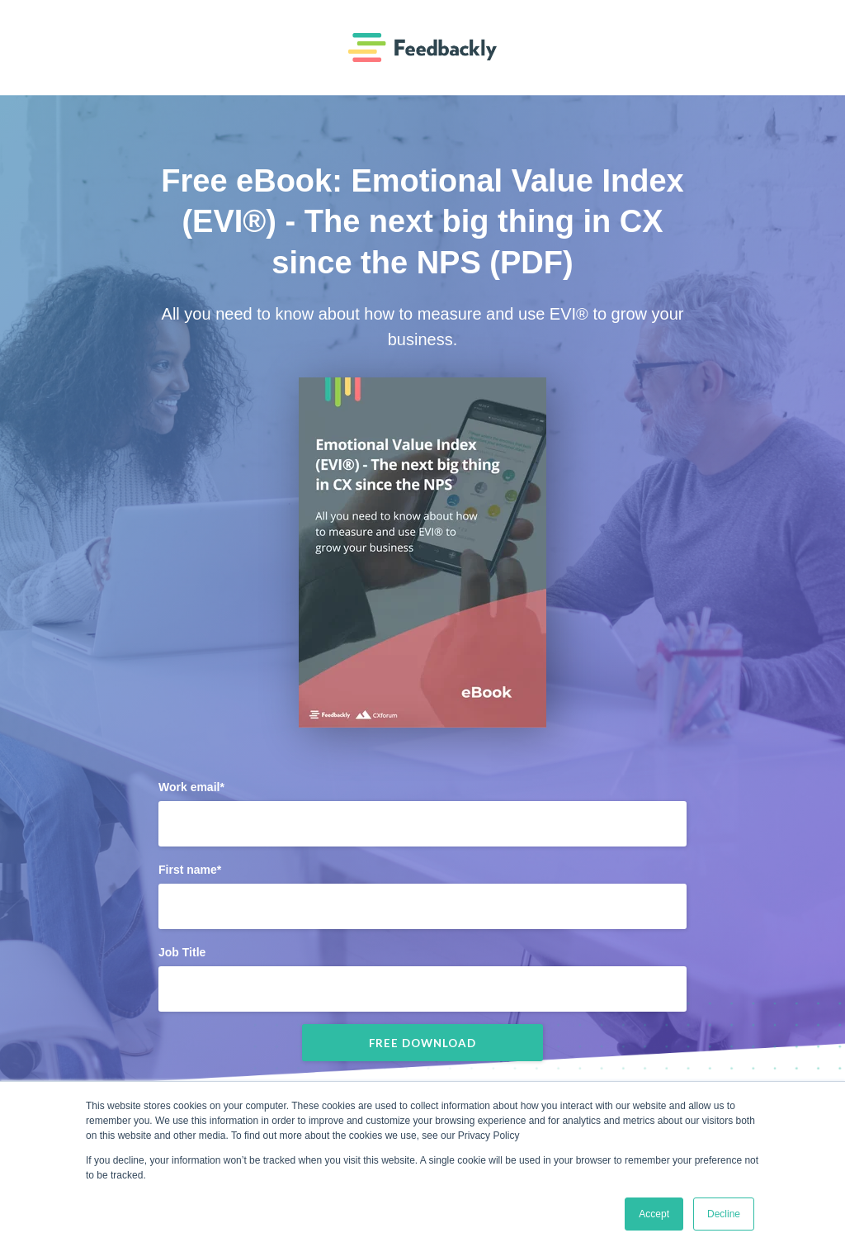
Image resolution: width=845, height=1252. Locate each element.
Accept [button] (654, 1214)
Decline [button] (723, 1214)
